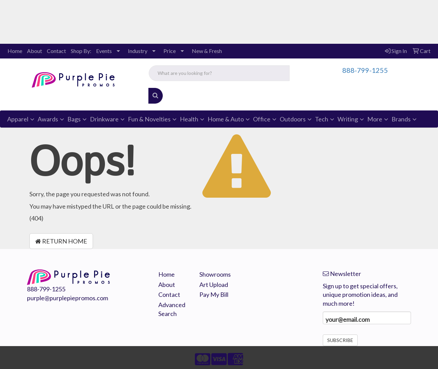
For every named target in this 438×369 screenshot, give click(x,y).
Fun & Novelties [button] (149, 119)
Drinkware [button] (104, 119)
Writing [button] (347, 119)
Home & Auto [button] (226, 119)
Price (169, 51)
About (34, 51)
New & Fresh (207, 51)
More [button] (374, 119)
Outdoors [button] (293, 119)
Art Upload (213, 284)
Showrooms (214, 274)
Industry (137, 51)
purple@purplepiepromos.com (67, 298)
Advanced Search (171, 309)
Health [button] (189, 119)
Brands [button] (401, 119)
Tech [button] (321, 119)
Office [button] (261, 119)
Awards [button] (48, 119)
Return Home (61, 241)
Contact (56, 51)
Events (104, 51)
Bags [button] (74, 119)
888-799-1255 (365, 70)
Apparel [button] (17, 119)
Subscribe (340, 340)
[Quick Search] (219, 73)
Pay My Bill (213, 294)
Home (15, 51)
